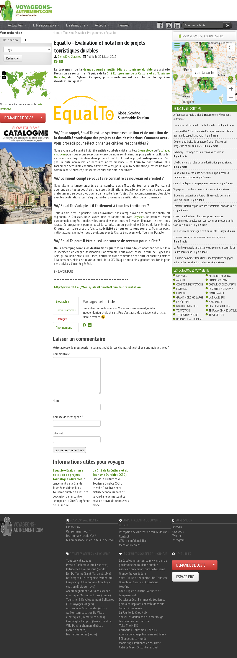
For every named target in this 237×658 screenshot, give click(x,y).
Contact (124, 536)
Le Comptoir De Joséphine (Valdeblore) (90, 578)
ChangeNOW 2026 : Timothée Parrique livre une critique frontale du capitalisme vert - (203, 133)
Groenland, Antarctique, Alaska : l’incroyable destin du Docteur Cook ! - (201, 197)
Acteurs (102, 25)
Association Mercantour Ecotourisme (142, 569)
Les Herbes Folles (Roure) (81, 634)
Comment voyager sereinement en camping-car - (199, 239)
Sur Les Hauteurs (219, 306)
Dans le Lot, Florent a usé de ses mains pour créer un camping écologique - (201, 175)
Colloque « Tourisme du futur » (138, 630)
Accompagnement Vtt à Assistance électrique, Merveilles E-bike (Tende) (88, 593)
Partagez (61, 319)
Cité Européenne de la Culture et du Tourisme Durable (112, 75)
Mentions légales (130, 545)
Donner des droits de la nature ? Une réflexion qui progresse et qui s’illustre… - (200, 144)
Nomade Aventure (187, 306)
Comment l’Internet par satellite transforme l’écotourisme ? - (204, 208)
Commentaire (61, 354)
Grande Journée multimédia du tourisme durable (118, 69)
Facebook (178, 531)
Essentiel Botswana (221, 289)
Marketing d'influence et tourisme (140, 643)
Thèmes (124, 25)
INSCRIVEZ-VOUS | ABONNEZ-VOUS (203, 36)
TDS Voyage (183, 310)
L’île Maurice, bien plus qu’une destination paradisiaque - (203, 164)
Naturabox (215, 302)
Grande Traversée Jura (132, 573)
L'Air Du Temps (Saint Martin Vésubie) (88, 573)
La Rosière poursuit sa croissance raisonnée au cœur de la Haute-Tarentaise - (204, 250)
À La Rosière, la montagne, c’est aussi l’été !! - (204, 231)
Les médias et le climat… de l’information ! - (203, 125)
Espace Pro (73, 527)
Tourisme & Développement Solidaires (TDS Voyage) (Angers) (90, 601)
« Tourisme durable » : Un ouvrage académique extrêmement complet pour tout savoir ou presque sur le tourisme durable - (203, 220)
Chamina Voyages (219, 280)
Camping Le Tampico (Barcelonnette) (89, 621)
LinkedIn (177, 527)
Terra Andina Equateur (223, 310)
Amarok (181, 280)
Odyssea (139, 216)
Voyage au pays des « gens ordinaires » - (202, 189)
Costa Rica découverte (222, 284)
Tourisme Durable (74, 32)
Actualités (17, 25)
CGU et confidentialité (133, 540)
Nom (56, 400)
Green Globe (146, 150)
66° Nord (181, 276)
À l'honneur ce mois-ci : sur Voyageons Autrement (201, 117)
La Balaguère (217, 297)
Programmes (95, 32)
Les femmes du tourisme (134, 621)
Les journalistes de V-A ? (81, 535)
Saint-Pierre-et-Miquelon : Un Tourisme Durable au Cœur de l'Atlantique (143, 580)
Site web (58, 433)
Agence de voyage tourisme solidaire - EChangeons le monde (142, 636)
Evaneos (181, 293)
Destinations (77, 25)
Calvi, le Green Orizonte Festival (138, 647)
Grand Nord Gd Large (189, 297)
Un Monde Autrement (189, 319)
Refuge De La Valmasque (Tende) (86, 569)
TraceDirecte (217, 315)
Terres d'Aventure (187, 315)
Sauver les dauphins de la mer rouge (141, 617)
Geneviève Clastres (69, 56)
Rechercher (13, 58)
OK (228, 25)
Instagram (178, 540)
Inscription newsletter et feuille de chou (144, 532)
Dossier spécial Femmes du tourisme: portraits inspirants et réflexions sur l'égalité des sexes (142, 603)
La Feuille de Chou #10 (133, 612)
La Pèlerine (183, 302)
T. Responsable (46, 25)
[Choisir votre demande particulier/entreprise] (42, 118)
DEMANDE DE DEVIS (19, 118)
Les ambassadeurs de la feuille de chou (90, 540)
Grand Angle (216, 293)
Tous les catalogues (78, 560)
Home (56, 32)
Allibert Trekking (219, 276)
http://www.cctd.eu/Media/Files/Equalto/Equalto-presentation (97, 287)
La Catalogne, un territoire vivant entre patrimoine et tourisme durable (143, 562)
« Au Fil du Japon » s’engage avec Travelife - (203, 183)
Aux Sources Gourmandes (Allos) (86, 608)
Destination (10, 40)
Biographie (62, 301)
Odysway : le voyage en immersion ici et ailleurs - (199, 154)
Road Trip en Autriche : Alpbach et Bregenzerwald (140, 593)
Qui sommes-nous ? (78, 531)
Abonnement (64, 327)
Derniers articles (66, 310)
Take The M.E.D (128, 625)
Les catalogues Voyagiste (191, 270)
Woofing (124, 586)
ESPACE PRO (185, 577)
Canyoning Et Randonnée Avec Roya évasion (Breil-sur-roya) (88, 584)
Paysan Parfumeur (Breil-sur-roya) (87, 564)
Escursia (181, 289)
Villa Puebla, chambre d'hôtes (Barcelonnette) (84, 627)
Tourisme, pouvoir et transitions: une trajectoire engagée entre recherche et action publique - (203, 260)
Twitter (176, 535)
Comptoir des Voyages (189, 284)
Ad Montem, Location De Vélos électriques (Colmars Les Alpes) (85, 614)
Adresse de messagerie (68, 417)
